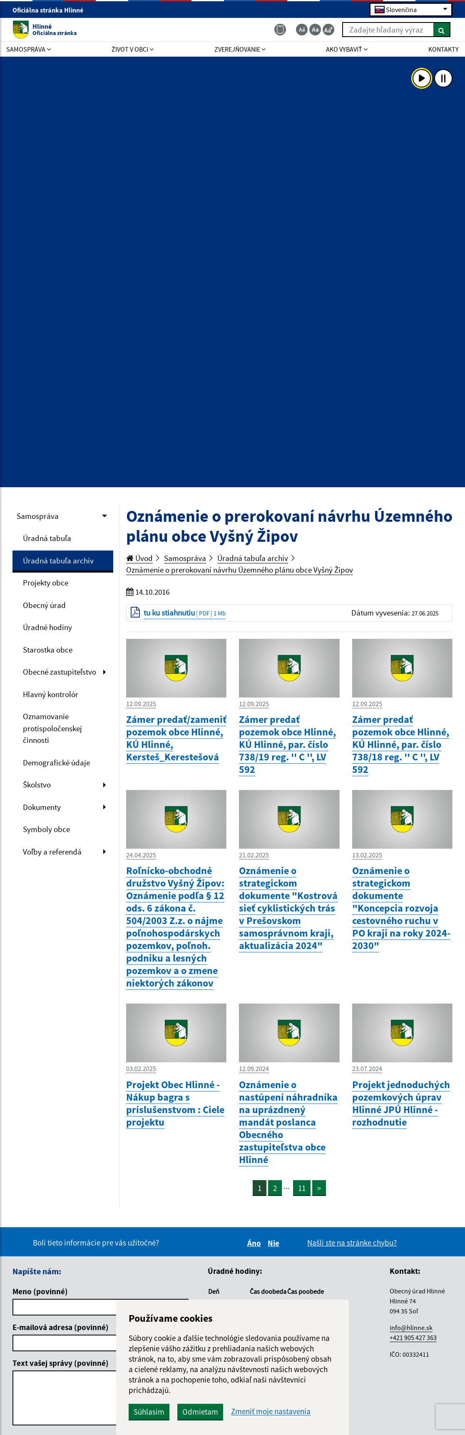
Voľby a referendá (52, 852)
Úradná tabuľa (47, 538)
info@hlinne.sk (411, 1327)
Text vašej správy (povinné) (60, 1363)
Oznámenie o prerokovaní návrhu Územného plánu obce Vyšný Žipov (239, 570)
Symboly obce (46, 829)
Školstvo (37, 785)
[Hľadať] (441, 29)
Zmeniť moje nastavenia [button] (271, 1411)
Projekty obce (45, 583)
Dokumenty (42, 807)
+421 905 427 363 (413, 1337)
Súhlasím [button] (149, 1412)
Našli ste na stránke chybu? (352, 1243)
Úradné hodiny (47, 627)
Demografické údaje (56, 762)
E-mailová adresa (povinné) (60, 1327)
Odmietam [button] (200, 1412)
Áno (255, 1243)
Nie (275, 1243)
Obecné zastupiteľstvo (59, 672)
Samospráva (38, 516)
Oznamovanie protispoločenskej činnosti (52, 728)
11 (302, 1188)
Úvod (139, 558)
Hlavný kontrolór (50, 694)
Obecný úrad (44, 605)
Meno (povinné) (40, 1291)
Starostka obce (47, 650)
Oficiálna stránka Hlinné (51, 10)
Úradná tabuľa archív (58, 561)
